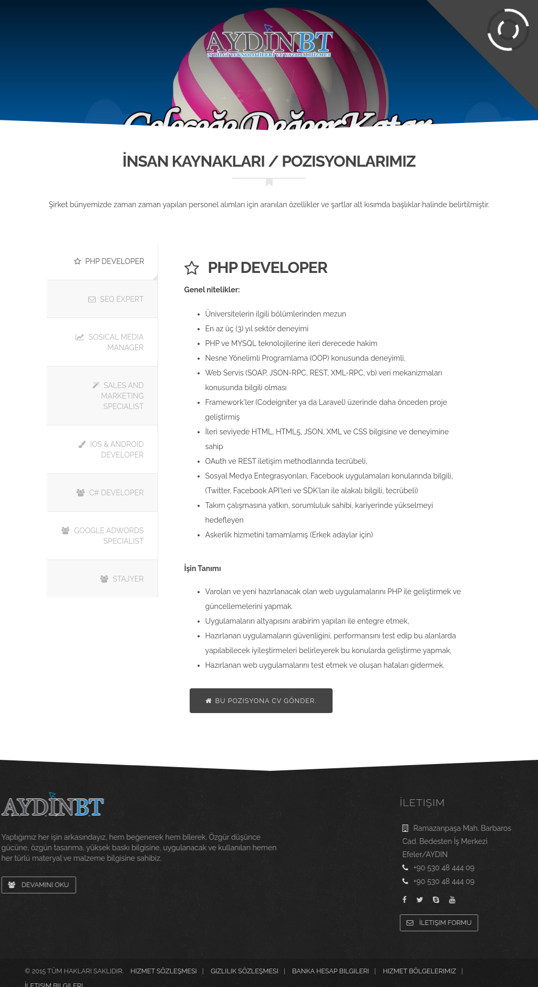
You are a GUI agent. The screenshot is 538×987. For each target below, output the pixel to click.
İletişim (508, 42)
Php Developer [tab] (109, 261)
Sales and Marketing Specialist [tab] (118, 396)
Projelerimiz (143, 42)
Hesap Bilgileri (236, 7)
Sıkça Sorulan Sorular (154, 7)
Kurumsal (69, 42)
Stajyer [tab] (122, 579)
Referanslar (394, 42)
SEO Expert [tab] (116, 299)
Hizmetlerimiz (140, 61)
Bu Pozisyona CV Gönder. (261, 701)
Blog (457, 42)
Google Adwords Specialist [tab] (102, 535)
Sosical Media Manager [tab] (110, 342)
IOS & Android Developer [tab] (111, 449)
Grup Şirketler (469, 7)
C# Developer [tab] (110, 493)
